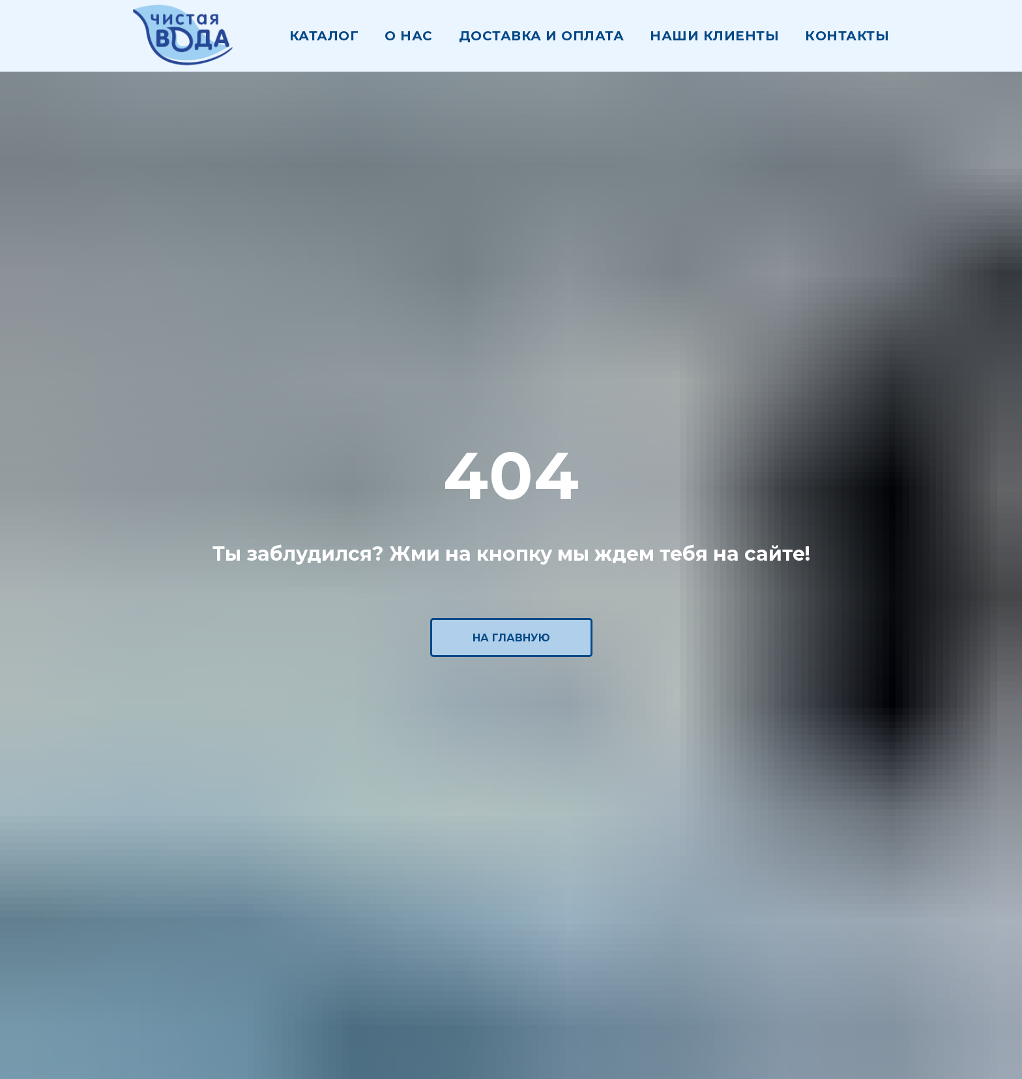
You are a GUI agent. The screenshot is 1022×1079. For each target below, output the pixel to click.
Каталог (324, 36)
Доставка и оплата (541, 36)
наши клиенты (714, 36)
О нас (409, 36)
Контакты (847, 36)
